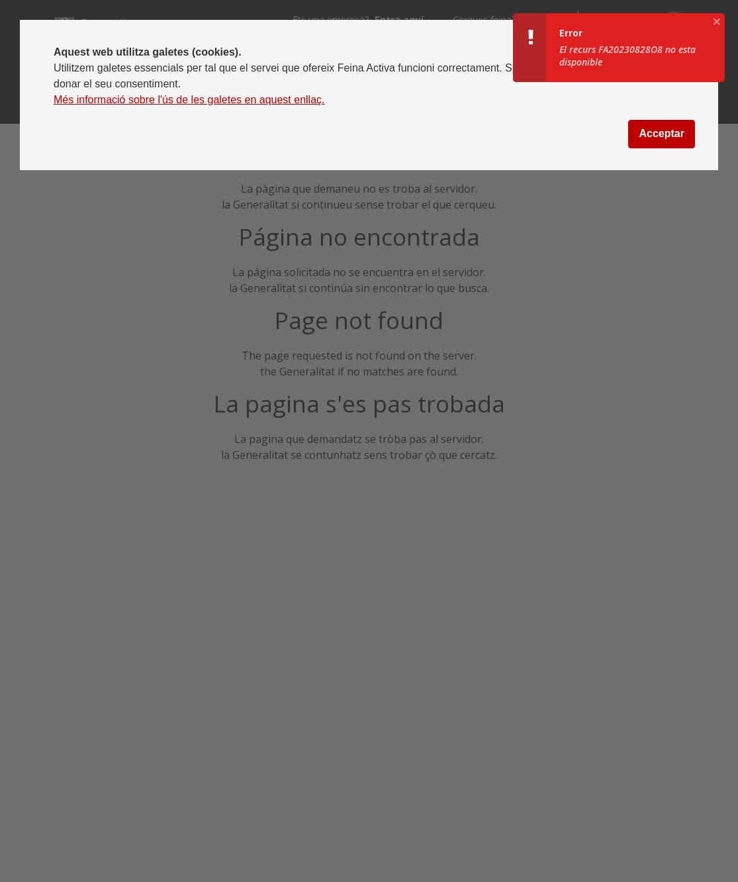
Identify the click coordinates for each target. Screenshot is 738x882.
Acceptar (661, 133)
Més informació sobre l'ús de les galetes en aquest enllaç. (189, 99)
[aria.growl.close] (717, 21)
